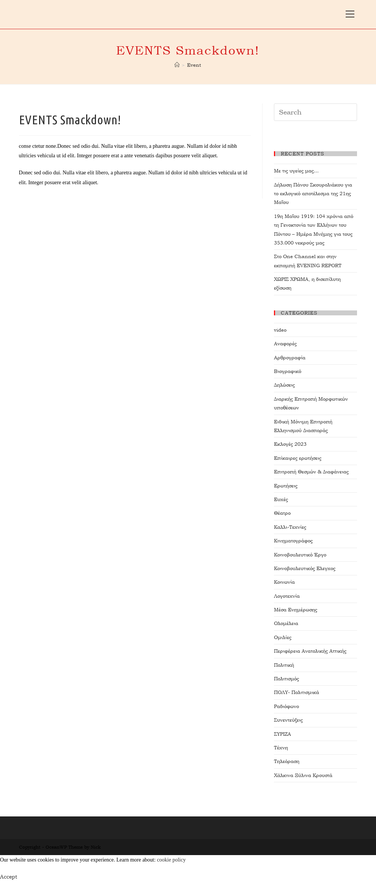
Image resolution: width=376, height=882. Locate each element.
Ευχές (281, 499)
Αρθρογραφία (289, 357)
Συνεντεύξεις (288, 720)
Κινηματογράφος (293, 541)
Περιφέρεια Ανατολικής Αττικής (310, 651)
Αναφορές (285, 343)
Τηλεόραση (286, 761)
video (280, 330)
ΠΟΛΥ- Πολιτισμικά (296, 692)
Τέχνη (281, 747)
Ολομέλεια (286, 623)
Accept (8, 877)
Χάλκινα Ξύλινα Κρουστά (303, 775)
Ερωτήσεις (285, 486)
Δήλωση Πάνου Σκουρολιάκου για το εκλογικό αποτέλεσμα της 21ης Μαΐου (313, 193)
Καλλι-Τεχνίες (290, 527)
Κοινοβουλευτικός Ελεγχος (304, 568)
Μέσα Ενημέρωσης (295, 610)
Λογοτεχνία (287, 596)
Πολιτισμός (286, 678)
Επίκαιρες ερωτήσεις (297, 458)
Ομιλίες (282, 637)
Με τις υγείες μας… (296, 171)
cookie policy (171, 860)
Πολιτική (284, 665)
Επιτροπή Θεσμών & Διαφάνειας (311, 472)
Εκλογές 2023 (290, 444)
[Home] (177, 65)
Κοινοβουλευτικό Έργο (300, 555)
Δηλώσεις (284, 385)
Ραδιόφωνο (286, 706)
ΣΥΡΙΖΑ (282, 734)
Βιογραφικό (287, 371)
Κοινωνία (284, 582)
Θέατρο (282, 513)
